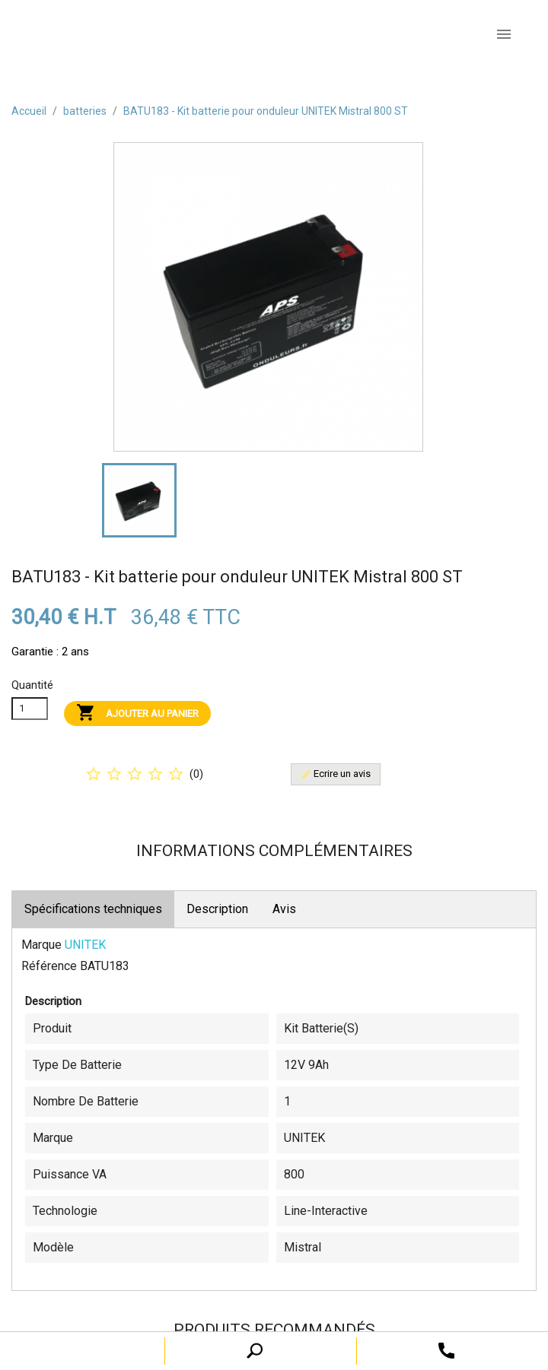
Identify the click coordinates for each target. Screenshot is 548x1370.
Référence (49, 966)
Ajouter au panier (137, 713)
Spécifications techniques (93, 909)
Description (217, 909)
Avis (284, 909)
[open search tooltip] (446, 1350)
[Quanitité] (29, 708)
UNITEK (85, 944)
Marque (41, 944)
